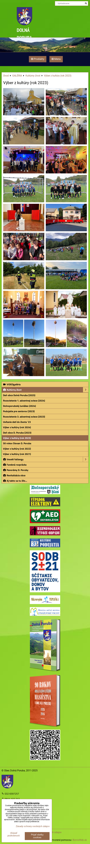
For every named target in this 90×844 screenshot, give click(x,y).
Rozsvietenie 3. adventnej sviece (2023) (24, 416)
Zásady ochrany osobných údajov (33, 826)
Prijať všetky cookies (37, 836)
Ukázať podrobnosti (13, 834)
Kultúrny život (45, 389)
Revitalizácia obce (14, 475)
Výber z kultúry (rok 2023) (17, 438)
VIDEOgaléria (12, 384)
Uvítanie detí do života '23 (17, 422)
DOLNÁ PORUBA (24, 34)
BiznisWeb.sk (80, 840)
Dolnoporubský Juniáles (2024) (19, 406)
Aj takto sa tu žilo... (15, 481)
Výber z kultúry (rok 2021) (17, 454)
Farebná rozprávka (14, 464)
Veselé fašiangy (45, 459)
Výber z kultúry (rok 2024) (17, 427)
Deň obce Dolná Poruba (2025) (19, 395)
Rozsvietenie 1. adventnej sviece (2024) (24, 400)
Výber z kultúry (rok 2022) (17, 448)
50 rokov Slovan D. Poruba (17, 443)
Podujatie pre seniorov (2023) (19, 411)
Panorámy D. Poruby (15, 470)
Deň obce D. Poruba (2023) (17, 432)
